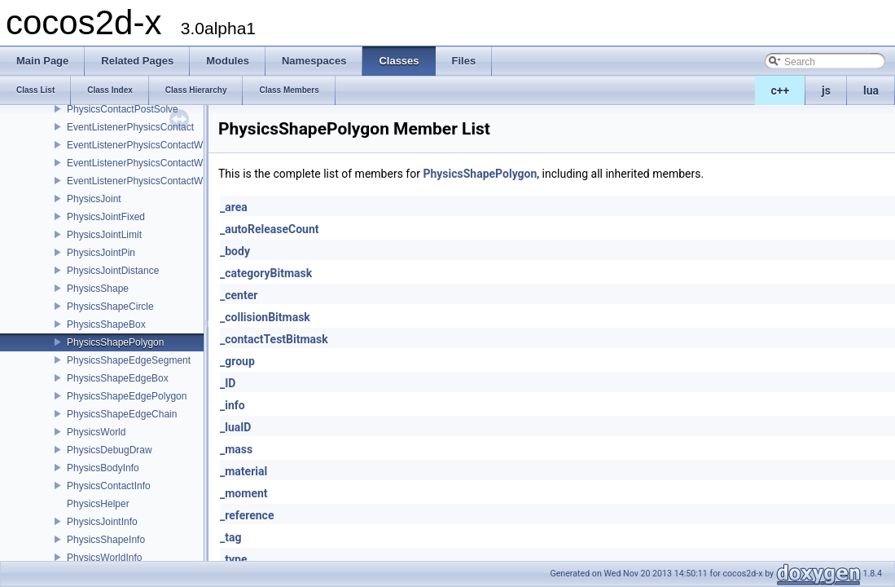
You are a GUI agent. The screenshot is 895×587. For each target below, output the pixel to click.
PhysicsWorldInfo (104, 557)
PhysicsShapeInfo (106, 539)
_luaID (235, 427)
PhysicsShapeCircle (110, 306)
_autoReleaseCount (269, 229)
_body (235, 251)
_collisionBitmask (265, 317)
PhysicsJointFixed (106, 217)
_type (233, 559)
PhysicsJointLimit (104, 235)
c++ (780, 90)
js (826, 90)
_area (234, 207)
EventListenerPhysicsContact (130, 127)
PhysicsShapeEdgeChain (122, 414)
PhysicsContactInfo (109, 486)
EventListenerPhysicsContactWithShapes (157, 163)
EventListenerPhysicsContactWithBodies (155, 145)
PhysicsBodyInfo (103, 468)
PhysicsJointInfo (102, 521)
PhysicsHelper (98, 504)
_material (243, 471)
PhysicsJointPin (101, 252)
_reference (247, 515)
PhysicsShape (98, 288)
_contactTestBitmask (274, 339)
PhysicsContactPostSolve (122, 109)
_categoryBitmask (266, 273)
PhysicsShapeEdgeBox (118, 378)
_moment (244, 493)
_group (237, 361)
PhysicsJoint (94, 199)
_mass (236, 449)
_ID (227, 383)
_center (238, 295)
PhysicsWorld (96, 432)
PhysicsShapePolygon (115, 342)
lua (871, 90)
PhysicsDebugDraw (109, 450)
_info (232, 405)
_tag (230, 537)
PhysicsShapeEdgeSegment (129, 360)
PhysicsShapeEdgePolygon (126, 396)
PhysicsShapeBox (106, 324)
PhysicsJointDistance (113, 270)
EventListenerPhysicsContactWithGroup (153, 181)
